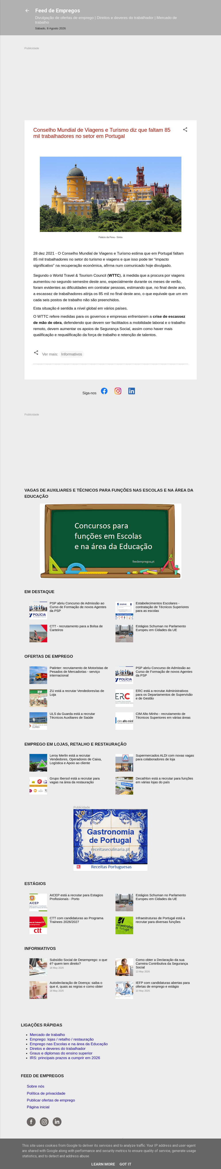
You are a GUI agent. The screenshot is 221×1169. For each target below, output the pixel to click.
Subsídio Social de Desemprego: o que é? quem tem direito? (78, 961)
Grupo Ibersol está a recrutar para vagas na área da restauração (75, 780)
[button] (185, 130)
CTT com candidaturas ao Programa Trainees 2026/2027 (76, 920)
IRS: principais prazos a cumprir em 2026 (65, 1058)
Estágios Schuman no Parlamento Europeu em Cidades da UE (161, 628)
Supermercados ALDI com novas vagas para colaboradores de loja (165, 757)
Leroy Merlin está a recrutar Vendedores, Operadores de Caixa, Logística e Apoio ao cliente (76, 759)
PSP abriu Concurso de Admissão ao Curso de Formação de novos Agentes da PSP (78, 607)
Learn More (103, 1164)
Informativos (71, 354)
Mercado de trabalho (47, 1034)
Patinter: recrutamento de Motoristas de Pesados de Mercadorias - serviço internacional (79, 671)
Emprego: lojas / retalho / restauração (62, 1039)
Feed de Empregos (57, 11)
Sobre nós (35, 1086)
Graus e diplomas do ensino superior (61, 1053)
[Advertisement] (111, 81)
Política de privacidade (46, 1093)
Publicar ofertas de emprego (51, 1100)
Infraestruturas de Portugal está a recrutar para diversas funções (160, 920)
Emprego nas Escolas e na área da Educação (69, 1044)
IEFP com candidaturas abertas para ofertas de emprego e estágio (163, 984)
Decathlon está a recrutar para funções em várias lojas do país (164, 780)
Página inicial (38, 1107)
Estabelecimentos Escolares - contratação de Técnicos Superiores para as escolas (162, 607)
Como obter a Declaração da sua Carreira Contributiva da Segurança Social (162, 963)
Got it (125, 1164)
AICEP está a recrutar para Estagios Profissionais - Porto (76, 897)
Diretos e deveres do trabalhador (58, 1048)
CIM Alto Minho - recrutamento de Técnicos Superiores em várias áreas (163, 715)
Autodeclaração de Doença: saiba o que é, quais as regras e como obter (76, 984)
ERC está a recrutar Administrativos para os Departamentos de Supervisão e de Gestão (164, 694)
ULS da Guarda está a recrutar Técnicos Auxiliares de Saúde (72, 715)
